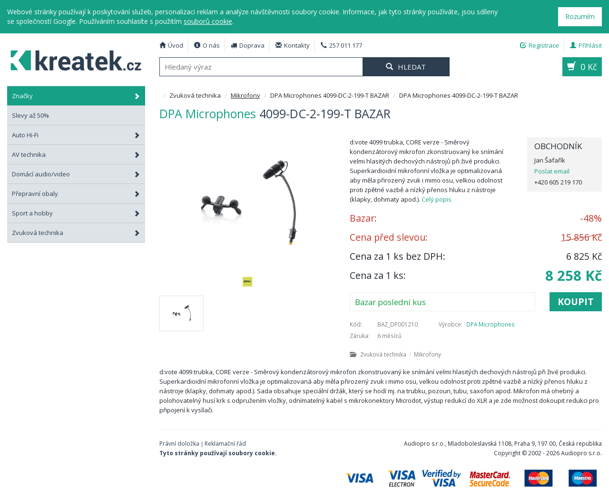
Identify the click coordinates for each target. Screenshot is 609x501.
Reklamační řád (225, 444)
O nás (207, 45)
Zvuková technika (76, 232)
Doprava (248, 45)
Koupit (576, 301)
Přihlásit (586, 45)
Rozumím (580, 16)
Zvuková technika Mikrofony (395, 354)
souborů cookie (208, 21)
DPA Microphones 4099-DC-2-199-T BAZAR (71, 59)
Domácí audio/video (76, 174)
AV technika (76, 154)
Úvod (171, 45)
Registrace (539, 45)
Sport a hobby (76, 213)
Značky (76, 96)
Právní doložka (179, 444)
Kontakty (292, 45)
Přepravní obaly (76, 193)
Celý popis (437, 199)
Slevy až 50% (30, 115)
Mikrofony (245, 95)
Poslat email (552, 171)
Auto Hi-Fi (76, 135)
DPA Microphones (490, 324)
